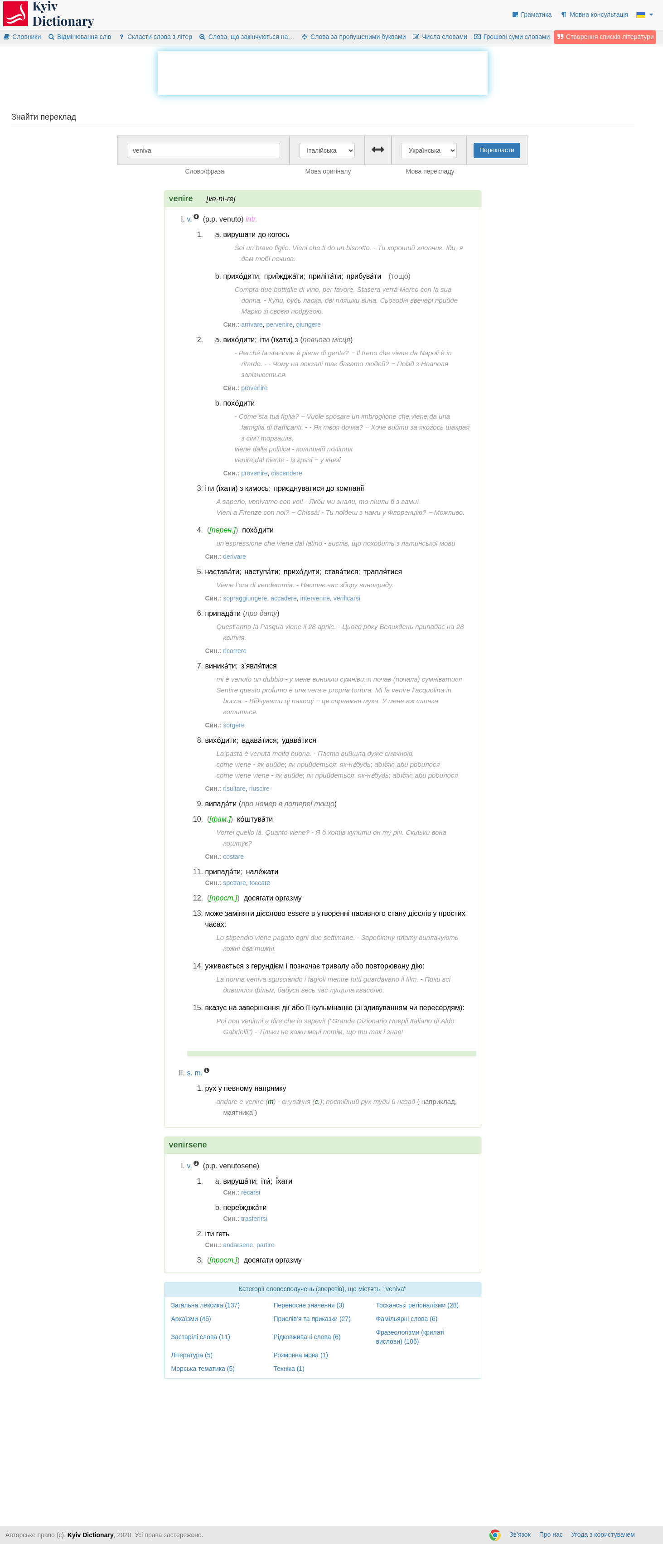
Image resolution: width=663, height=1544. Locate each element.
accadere (284, 598)
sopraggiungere (245, 598)
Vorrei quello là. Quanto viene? (263, 832)
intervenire (315, 598)
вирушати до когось (256, 234)
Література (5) (192, 1355)
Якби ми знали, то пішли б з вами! (364, 501)
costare (233, 856)
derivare (234, 556)
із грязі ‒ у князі (315, 460)
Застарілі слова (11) (200, 1337)
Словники (21, 36)
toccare (260, 882)
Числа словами (439, 36)
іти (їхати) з (279, 340)
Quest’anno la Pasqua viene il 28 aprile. (276, 626)
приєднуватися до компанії (319, 488)
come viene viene (243, 775)
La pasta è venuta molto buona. (264, 753)
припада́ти (223, 613)
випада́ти (221, 804)
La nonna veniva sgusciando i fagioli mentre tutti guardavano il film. (318, 979)
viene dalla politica (262, 449)
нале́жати (262, 872)
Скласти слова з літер (154, 36)
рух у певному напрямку (245, 1088)
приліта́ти (325, 276)
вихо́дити (239, 340)
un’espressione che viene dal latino (270, 543)
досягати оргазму (273, 898)
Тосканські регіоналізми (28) (417, 1305)
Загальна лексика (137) (205, 1305)
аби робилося (418, 764)
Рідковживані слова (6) (307, 1337)
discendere (286, 473)
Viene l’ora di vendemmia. (256, 585)
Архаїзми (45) (191, 1318)
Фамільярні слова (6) (407, 1318)
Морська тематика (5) (203, 1368)
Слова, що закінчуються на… (246, 36)
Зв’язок (520, 1534)
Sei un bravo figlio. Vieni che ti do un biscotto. (303, 248)
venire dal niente (260, 460)
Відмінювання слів (79, 36)
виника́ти (220, 666)
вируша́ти (239, 1181)
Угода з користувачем (603, 1534)
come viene (234, 764)
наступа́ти (261, 572)
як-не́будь (355, 764)
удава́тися (299, 740)
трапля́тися (382, 572)
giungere (308, 324)
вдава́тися (259, 740)
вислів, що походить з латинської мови (391, 543)
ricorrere (235, 650)
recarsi (250, 1192)
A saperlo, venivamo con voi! (260, 501)
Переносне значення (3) (309, 1305)
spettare (234, 882)
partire (265, 1245)
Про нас (551, 1534)
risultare (234, 788)
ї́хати (284, 1181)
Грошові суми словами (512, 36)
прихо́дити (241, 276)
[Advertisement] (323, 71)
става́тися (341, 572)
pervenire (279, 324)
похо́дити (239, 403)
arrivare (251, 324)
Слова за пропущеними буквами (353, 36)
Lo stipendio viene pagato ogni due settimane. (286, 937)
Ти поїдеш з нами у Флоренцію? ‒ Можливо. (395, 512)
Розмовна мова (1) (301, 1355)
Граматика (531, 14)
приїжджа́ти (284, 276)
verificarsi (347, 598)
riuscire (259, 788)
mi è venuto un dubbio (250, 679)
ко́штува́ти (255, 819)
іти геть (217, 1234)
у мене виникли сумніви (326, 679)
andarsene (238, 1245)
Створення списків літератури (605, 36)
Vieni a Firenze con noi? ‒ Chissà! (268, 512)
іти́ (266, 1181)
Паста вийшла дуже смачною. (366, 753)
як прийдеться (312, 764)
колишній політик (324, 449)
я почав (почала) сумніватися (415, 679)
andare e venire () (246, 1101)
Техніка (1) (289, 1368)
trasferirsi (254, 1218)
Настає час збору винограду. (346, 585)
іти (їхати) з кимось (237, 488)
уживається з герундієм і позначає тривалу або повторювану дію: (315, 966)
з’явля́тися (259, 666)
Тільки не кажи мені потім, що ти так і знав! (331, 1032)
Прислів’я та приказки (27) (312, 1318)
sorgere (233, 725)
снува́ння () (302, 1101)
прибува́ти (363, 276)
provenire (254, 388)
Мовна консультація (594, 14)
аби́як (383, 764)
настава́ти (222, 572)
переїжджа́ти (245, 1207)
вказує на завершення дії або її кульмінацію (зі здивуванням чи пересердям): (335, 1008)
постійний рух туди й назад (370, 1101)
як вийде (271, 764)
